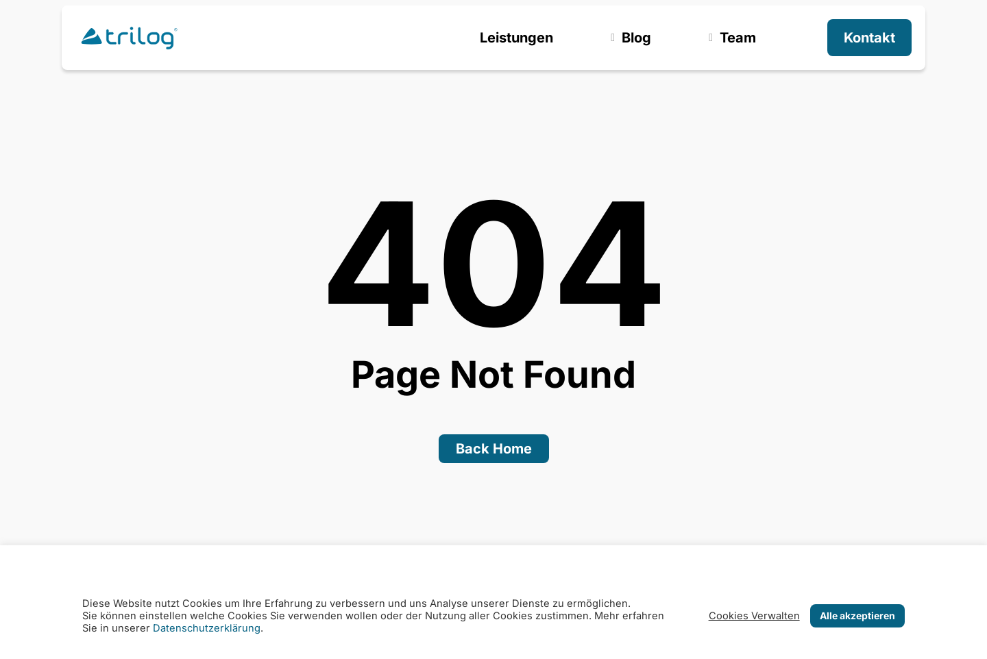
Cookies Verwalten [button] (754, 616)
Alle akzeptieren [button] (857, 615)
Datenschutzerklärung (206, 628)
